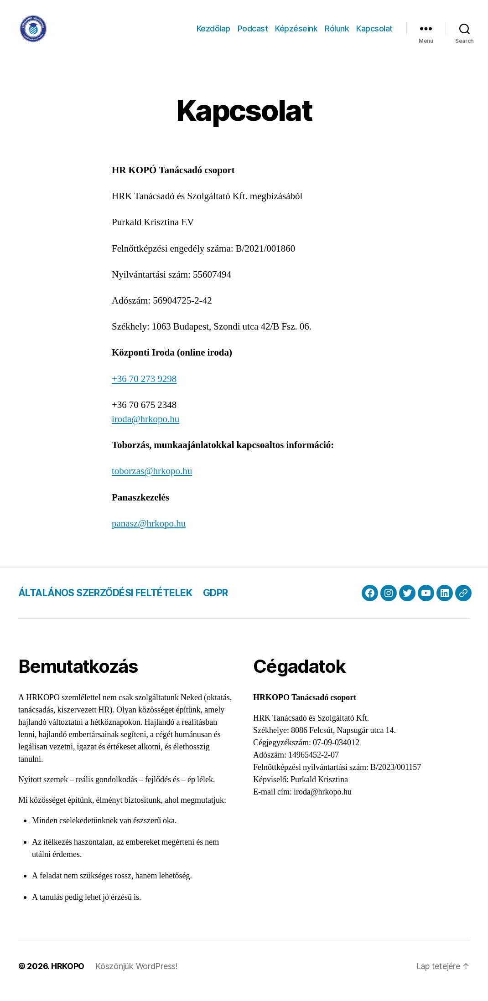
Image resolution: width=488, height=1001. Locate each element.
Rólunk (337, 33)
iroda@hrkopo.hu (145, 428)
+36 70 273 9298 (144, 388)
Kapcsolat (374, 33)
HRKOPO (67, 975)
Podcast (253, 33)
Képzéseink (296, 33)
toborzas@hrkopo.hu (152, 480)
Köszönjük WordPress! (136, 975)
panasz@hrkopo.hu (149, 532)
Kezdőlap (213, 33)
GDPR (215, 602)
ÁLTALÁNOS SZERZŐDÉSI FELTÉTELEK (105, 602)
